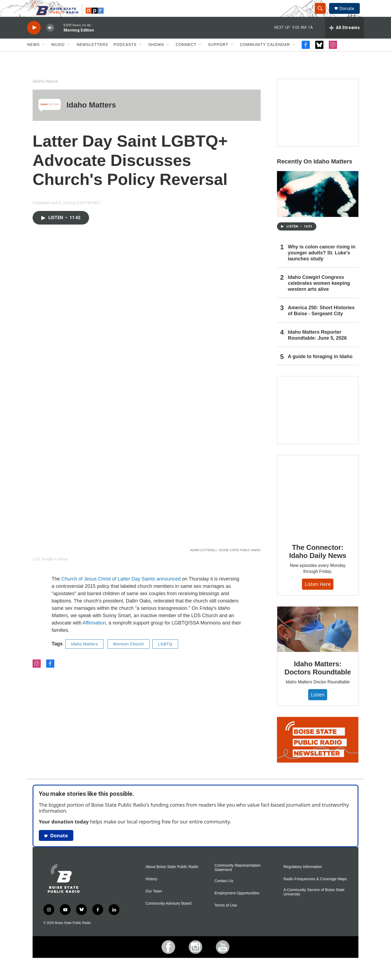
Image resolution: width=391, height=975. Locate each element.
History (151, 891)
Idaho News (45, 93)
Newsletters (92, 56)
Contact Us (224, 893)
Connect (186, 56)
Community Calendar (265, 56)
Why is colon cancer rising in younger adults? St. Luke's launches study (321, 264)
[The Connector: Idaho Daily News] (317, 507)
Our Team (154, 903)
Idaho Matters (91, 117)
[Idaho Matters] (49, 116)
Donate (350, 14)
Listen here (318, 595)
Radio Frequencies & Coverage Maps (315, 891)
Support (218, 56)
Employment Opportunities (237, 905)
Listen (317, 706)
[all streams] (344, 39)
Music (58, 56)
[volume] (50, 39)
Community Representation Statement (238, 879)
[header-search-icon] (322, 14)
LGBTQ (165, 656)
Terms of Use (226, 917)
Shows (156, 56)
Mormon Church (128, 656)
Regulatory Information (302, 878)
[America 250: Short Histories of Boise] (317, 124)
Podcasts (125, 56)
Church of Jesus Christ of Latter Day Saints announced (121, 590)
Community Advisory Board (168, 915)
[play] (34, 39)
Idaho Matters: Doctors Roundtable (318, 680)
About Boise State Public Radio (172, 878)
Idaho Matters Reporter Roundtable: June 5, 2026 (317, 346)
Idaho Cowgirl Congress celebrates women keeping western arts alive (319, 295)
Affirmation (94, 634)
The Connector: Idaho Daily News (317, 563)
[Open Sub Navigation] (44, 56)
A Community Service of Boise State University (314, 904)
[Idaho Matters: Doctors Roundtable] (317, 641)
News (33, 56)
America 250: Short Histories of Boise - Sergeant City (321, 322)
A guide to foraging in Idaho (320, 368)
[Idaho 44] (317, 422)
